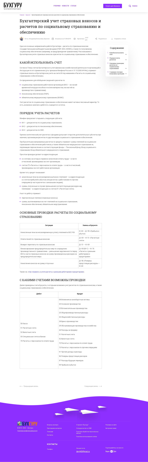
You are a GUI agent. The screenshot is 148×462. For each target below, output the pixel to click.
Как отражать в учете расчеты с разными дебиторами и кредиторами (56, 272)
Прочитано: (82, 39)
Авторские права (111, 428)
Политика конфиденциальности (27, 431)
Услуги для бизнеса (113, 6)
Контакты (50, 435)
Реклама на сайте (111, 425)
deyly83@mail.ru (83, 451)
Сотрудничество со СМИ (83, 428)
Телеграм (50, 431)
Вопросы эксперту (52, 425)
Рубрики (57, 6)
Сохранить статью (118, 39)
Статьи (73, 6)
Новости (65, 6)
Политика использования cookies (86, 436)
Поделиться (101, 39)
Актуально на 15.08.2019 (61, 39)
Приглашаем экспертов (54, 428)
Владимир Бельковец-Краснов (39, 39)
